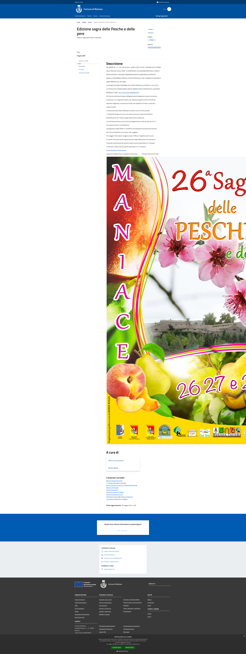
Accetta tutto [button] (117, 647)
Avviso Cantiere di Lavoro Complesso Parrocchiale (121, 485)
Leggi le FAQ (102, 632)
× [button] (244, 636)
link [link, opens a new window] (139, 644)
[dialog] (123, 644)
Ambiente (126, 605)
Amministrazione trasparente (131, 626)
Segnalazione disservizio (106, 629)
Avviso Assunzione (112, 490)
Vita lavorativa (103, 606)
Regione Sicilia (79, 2)
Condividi (151, 29)
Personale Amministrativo (82, 614)
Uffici (76, 606)
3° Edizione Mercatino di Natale (116, 483)
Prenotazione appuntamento (107, 626)
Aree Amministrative (80, 603)
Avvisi (90, 22)
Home (78, 22)
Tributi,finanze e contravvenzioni (132, 603)
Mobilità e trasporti (104, 614)
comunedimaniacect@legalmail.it (128, 92)
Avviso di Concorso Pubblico (115, 492)
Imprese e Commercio (105, 608)
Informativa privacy (128, 629)
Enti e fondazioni (79, 608)
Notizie (149, 600)
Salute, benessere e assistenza (131, 608)
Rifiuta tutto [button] (129, 647)
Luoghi (149, 614)
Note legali (126, 632)
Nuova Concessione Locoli (114, 494)
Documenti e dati (79, 617)
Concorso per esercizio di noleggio (116, 499)
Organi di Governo (80, 600)
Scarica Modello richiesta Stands (116, 150)
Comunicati (151, 603)
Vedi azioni (152, 33)
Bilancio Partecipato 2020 (114, 481)
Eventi (149, 617)
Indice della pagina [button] (83, 61)
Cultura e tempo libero (105, 603)
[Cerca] (169, 9)
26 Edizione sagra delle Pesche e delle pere (119, 497)
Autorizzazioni (127, 611)
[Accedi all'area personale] (163, 2)
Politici (77, 611)
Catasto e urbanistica (105, 611)
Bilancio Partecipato (112, 488)
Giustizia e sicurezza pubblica (131, 600)
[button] (123, 651)
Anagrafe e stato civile (105, 600)
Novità (84, 22)
